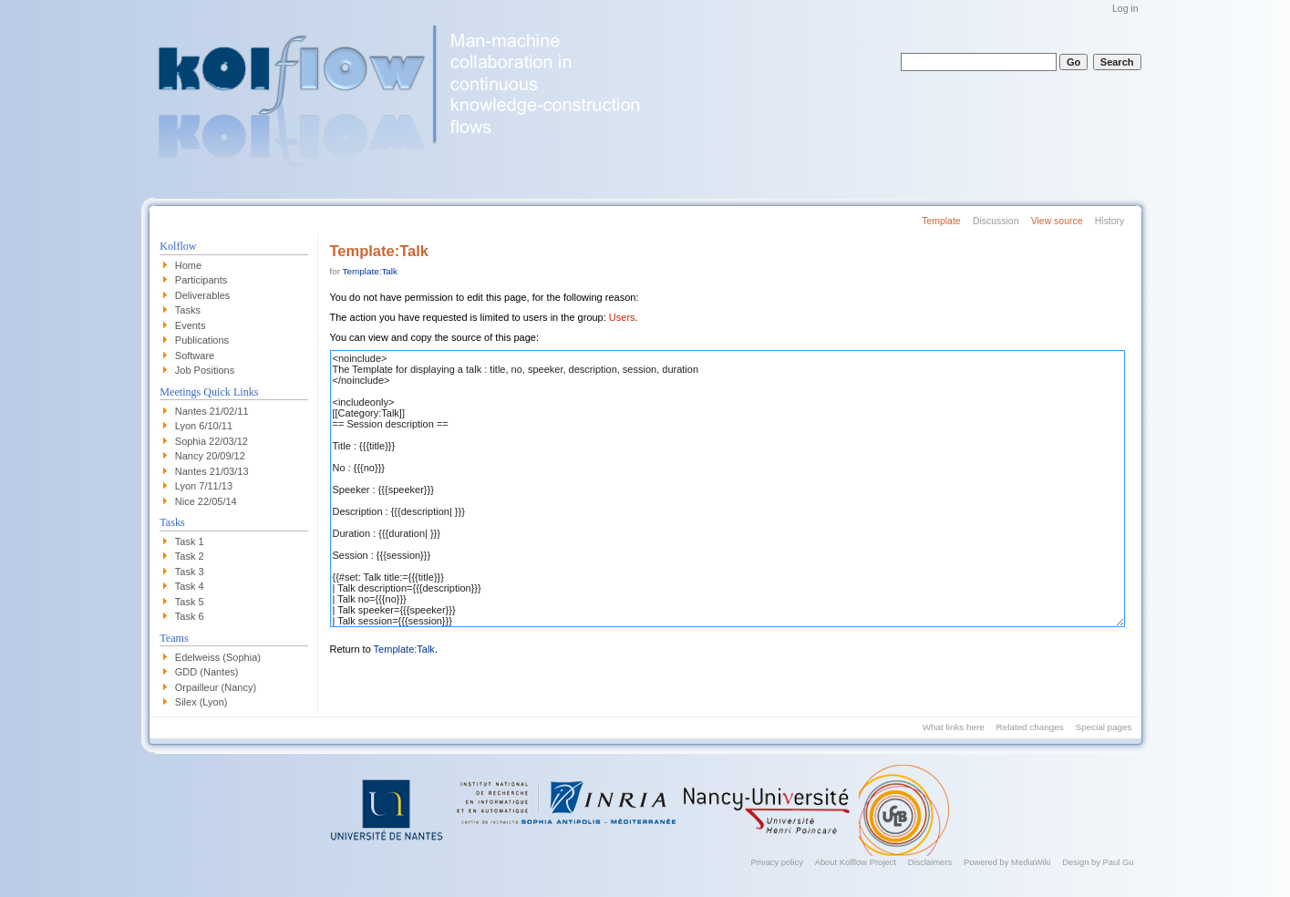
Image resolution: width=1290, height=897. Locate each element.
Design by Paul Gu (1097, 862)
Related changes (1030, 727)
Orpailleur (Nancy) (215, 687)
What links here (954, 727)
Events (190, 325)
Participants (201, 279)
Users (622, 317)
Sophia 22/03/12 (211, 441)
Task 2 (189, 556)
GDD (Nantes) (207, 671)
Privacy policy (776, 862)
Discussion (995, 221)
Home (188, 265)
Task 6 (189, 616)
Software (194, 355)
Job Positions (204, 370)
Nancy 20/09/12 (210, 455)
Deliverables (203, 295)
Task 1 (189, 541)
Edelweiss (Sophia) (218, 657)
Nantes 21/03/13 (212, 471)
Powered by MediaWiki (1007, 862)
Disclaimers (930, 862)
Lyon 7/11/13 (203, 485)
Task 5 (189, 601)
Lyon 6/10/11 (203, 425)
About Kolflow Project (855, 862)
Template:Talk (370, 271)
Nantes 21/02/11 (212, 411)
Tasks (188, 309)
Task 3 (189, 571)
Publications (202, 340)
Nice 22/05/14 (206, 501)
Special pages (1103, 727)
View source (1057, 221)
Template (941, 221)
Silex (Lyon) (201, 701)
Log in (1125, 9)
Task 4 (189, 586)
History (1109, 221)
